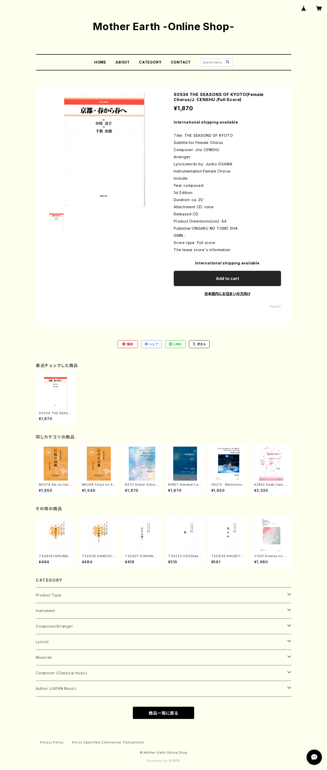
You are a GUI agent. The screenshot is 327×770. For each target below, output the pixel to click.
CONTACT (181, 62)
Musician (44, 657)
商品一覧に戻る (163, 713)
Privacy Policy (52, 742)
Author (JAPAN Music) (56, 688)
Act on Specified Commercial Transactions (108, 742)
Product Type (49, 595)
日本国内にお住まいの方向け (227, 293)
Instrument (45, 610)
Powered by (163, 761)
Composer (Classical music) (62, 673)
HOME (100, 62)
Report (275, 306)
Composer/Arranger (54, 626)
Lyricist (42, 642)
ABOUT (122, 62)
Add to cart (227, 278)
